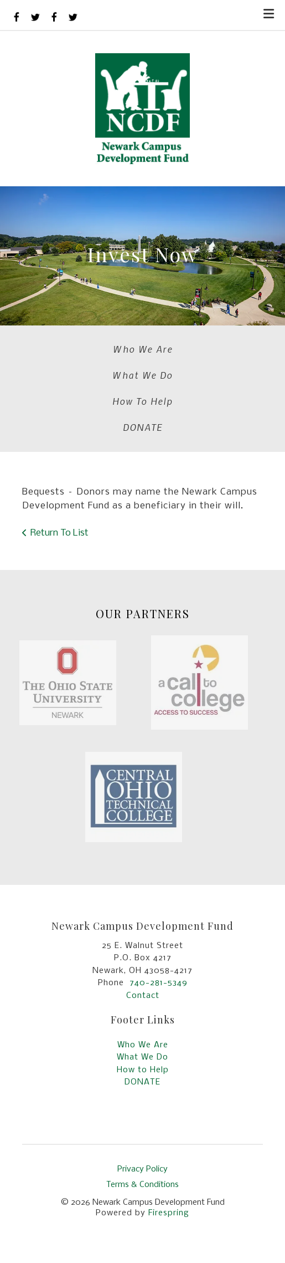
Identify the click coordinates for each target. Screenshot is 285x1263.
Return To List (59, 533)
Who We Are (143, 349)
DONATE (142, 427)
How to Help (143, 1070)
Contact (142, 995)
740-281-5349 (158, 983)
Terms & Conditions (142, 1184)
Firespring (168, 1213)
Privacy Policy (142, 1169)
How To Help (142, 401)
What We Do (142, 375)
